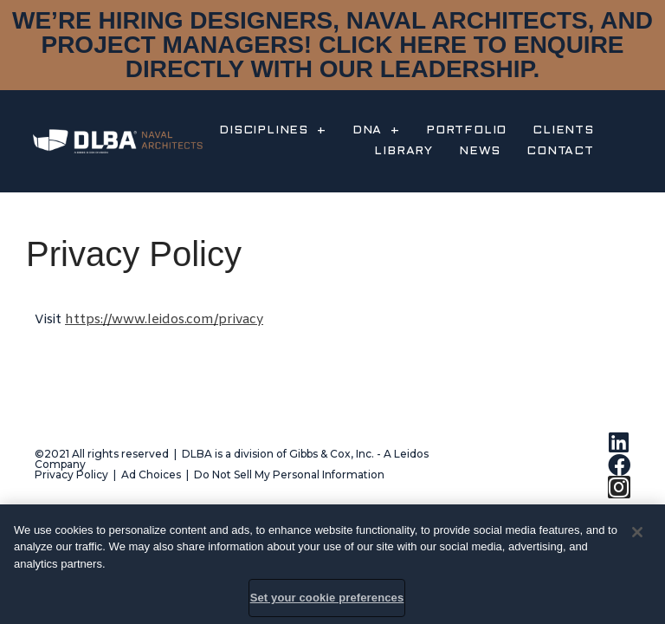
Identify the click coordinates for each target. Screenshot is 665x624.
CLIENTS (563, 130)
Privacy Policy (71, 474)
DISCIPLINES (272, 130)
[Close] (637, 532)
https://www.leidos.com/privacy (164, 319)
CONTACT (560, 151)
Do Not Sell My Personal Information (289, 474)
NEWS (479, 151)
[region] (332, 564)
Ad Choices (151, 474)
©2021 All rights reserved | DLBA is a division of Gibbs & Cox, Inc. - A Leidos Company (232, 459)
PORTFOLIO (466, 130)
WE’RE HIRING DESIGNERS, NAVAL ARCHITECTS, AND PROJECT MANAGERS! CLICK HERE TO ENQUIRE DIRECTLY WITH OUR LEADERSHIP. (332, 44)
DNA (376, 130)
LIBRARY (403, 151)
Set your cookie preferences (327, 597)
